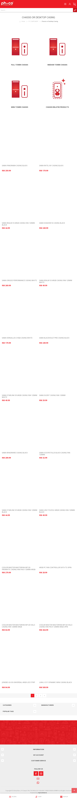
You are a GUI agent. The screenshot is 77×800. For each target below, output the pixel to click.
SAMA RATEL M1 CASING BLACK (51, 166)
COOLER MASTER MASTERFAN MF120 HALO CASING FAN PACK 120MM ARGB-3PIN (55, 626)
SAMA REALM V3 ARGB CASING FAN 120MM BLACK (18, 224)
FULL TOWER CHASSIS (19, 65)
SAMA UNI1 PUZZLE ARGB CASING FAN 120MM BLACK (57, 511)
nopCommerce (42, 793)
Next (44, 695)
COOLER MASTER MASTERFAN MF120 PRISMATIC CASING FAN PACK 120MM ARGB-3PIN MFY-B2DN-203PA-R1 (19, 569)
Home (23, 21)
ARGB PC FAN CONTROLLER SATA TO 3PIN (55, 567)
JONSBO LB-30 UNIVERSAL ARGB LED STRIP (18, 682)
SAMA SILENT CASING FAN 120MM (52, 395)
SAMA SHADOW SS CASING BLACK (52, 223)
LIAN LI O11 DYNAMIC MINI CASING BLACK (55, 682)
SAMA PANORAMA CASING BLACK (14, 166)
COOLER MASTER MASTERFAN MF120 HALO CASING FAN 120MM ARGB (18, 626)
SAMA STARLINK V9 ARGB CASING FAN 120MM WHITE (19, 396)
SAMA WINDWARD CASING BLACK (15, 453)
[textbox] (36, 10)
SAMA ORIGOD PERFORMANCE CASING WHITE (19, 280)
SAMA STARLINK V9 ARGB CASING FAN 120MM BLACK (19, 511)
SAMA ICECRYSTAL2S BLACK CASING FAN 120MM (54, 454)
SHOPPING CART (74, 4)
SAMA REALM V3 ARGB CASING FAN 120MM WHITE (55, 281)
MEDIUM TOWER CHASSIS (57, 65)
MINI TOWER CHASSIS (19, 107)
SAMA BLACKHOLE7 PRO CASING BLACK (54, 338)
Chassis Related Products (57, 107)
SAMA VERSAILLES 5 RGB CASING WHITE (17, 338)
